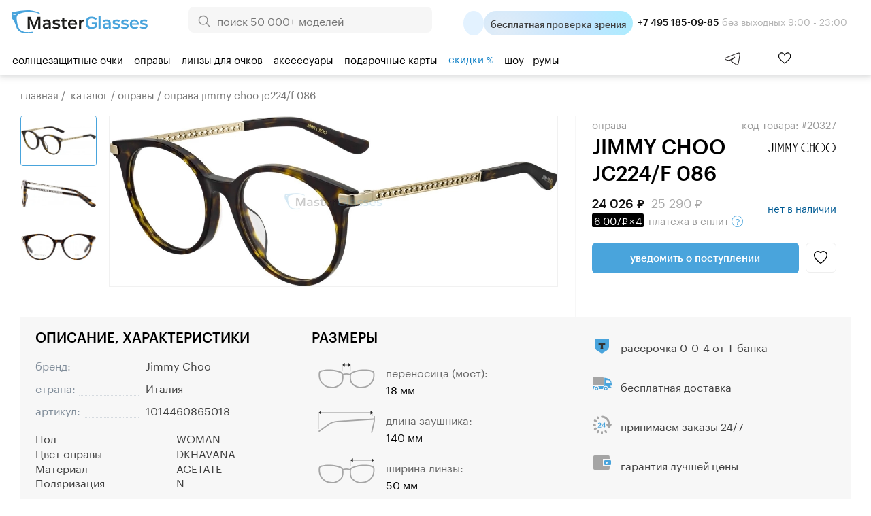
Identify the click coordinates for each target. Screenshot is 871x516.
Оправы (152, 58)
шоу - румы (531, 58)
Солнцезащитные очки (67, 58)
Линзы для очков (222, 58)
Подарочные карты (391, 58)
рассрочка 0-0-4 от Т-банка (694, 346)
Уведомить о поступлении (695, 258)
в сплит (667, 219)
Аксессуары (303, 58)
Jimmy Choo (178, 364)
